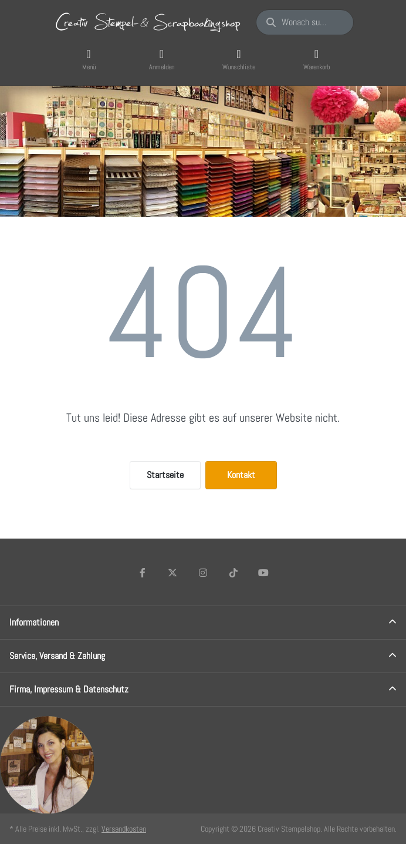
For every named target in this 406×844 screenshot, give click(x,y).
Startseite (165, 475)
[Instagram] (203, 573)
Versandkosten (124, 828)
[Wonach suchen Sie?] (305, 22)
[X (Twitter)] (173, 573)
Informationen (34, 622)
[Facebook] (142, 573)
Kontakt (241, 475)
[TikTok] (233, 573)
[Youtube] (263, 573)
